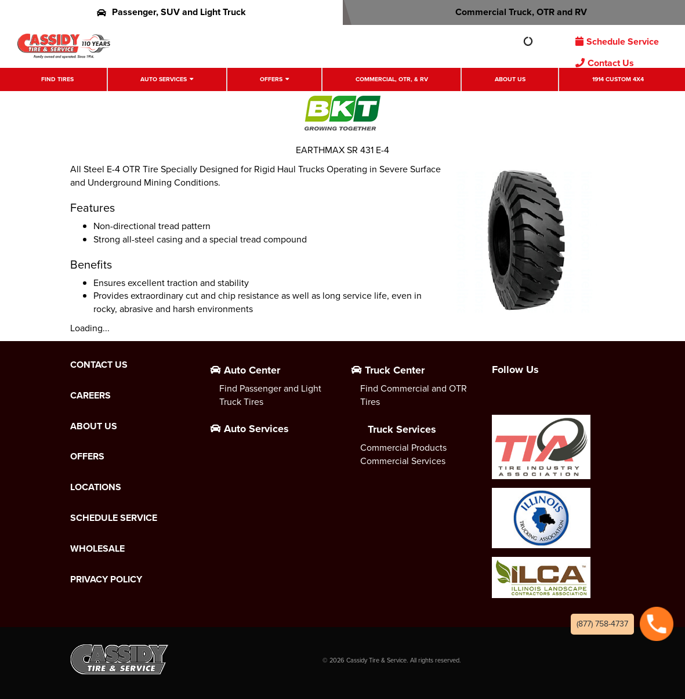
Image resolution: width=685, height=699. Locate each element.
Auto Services (163, 79)
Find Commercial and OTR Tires (413, 395)
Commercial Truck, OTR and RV (513, 12)
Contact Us (604, 63)
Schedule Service (617, 41)
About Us (510, 79)
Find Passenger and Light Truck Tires (270, 395)
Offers (271, 79)
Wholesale (97, 548)
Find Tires (57, 79)
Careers (90, 395)
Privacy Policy (106, 579)
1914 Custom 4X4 (618, 79)
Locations (95, 487)
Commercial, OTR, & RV (392, 79)
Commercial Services (402, 461)
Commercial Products (403, 447)
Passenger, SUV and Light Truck (171, 12)
